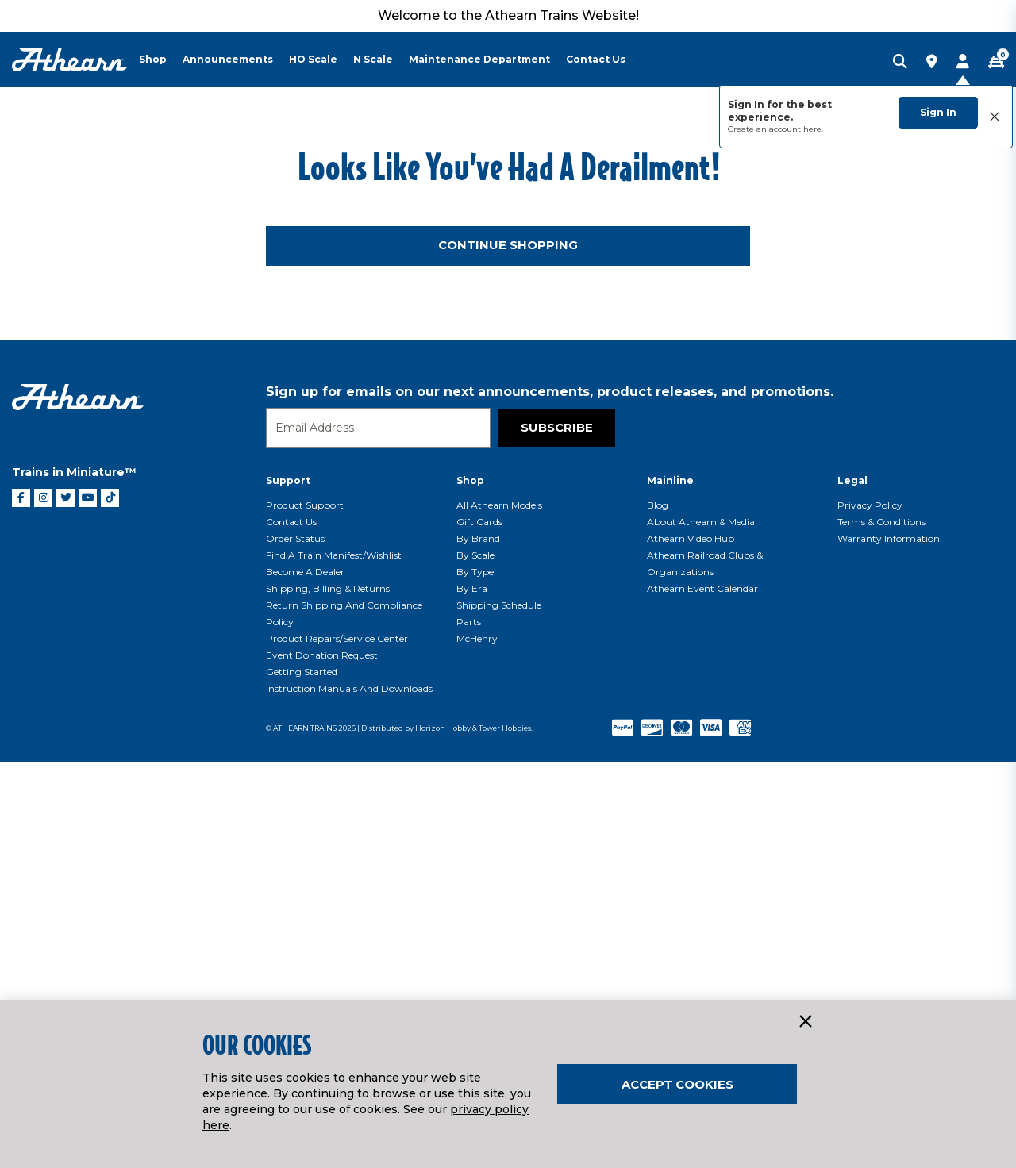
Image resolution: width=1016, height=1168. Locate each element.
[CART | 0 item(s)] (996, 63)
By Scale (475, 961)
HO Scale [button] (313, 59)
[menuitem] (161, 59)
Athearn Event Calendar (702, 995)
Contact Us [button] (595, 59)
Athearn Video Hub (690, 945)
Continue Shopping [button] (508, 651)
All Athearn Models (499, 911)
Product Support (305, 911)
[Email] (378, 834)
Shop (470, 887)
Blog (657, 911)
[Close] (805, 1022)
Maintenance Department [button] (479, 59)
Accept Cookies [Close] (677, 1084)
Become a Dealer (305, 978)
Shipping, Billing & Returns (328, 995)
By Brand (478, 945)
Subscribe (557, 833)
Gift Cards (479, 928)
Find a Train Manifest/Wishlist (334, 961)
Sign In (938, 112)
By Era (471, 995)
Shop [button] (153, 59)
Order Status (295, 945)
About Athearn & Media (701, 928)
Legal (852, 887)
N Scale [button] (373, 59)
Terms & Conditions (881, 928)
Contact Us (291, 928)
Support (288, 887)
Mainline (670, 887)
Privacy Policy (869, 911)
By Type (475, 978)
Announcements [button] (228, 59)
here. (813, 129)
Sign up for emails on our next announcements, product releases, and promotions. (549, 797)
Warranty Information (888, 945)
